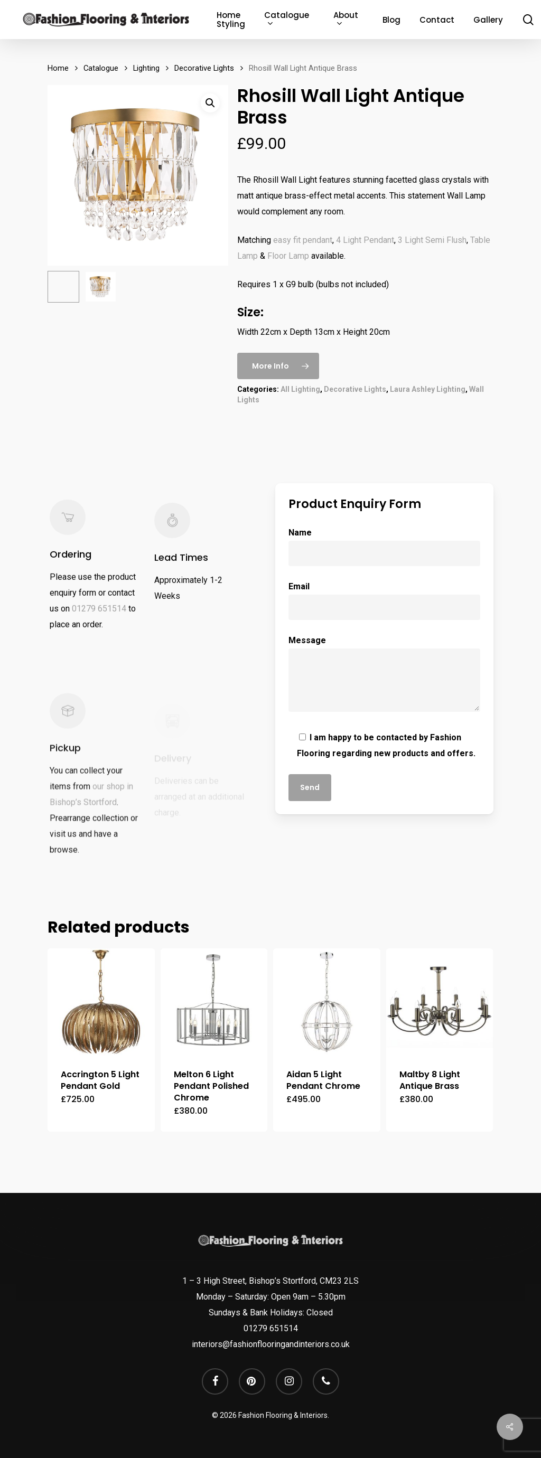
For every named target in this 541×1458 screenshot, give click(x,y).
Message (384, 676)
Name (384, 547)
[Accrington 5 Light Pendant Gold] (101, 1002)
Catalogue (100, 68)
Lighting (146, 68)
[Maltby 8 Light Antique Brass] (439, 1002)
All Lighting (300, 389)
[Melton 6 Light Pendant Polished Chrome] (214, 1002)
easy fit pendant (302, 240)
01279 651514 (99, 622)
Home (58, 68)
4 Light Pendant (365, 240)
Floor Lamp (288, 256)
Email (384, 600)
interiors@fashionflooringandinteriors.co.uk (271, 1344)
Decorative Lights (204, 68)
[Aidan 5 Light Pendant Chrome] (326, 1002)
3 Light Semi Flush (432, 240)
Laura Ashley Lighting (427, 389)
